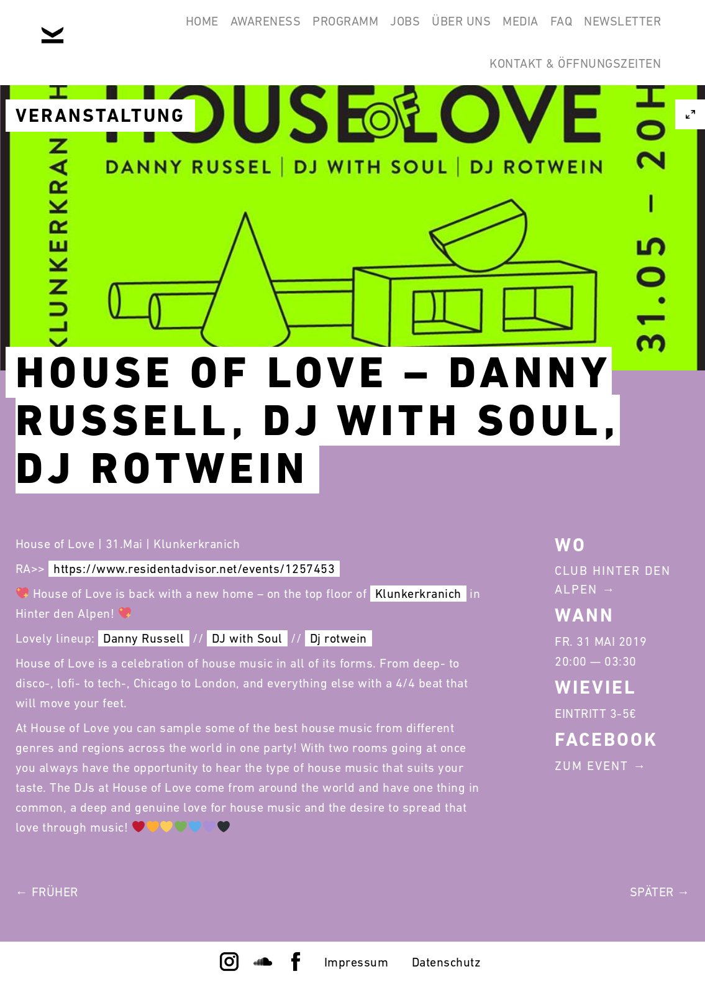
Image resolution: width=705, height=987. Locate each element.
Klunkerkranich (418, 593)
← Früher (47, 892)
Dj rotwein (338, 638)
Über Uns (421, 30)
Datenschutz (446, 962)
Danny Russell (143, 638)
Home (115, 30)
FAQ (544, 30)
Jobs (353, 30)
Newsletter (616, 30)
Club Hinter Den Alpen (613, 580)
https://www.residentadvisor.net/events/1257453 (194, 569)
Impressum (356, 962)
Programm (283, 30)
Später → (660, 892)
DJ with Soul (247, 638)
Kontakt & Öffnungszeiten (569, 89)
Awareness (191, 30)
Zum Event (592, 766)
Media (492, 30)
